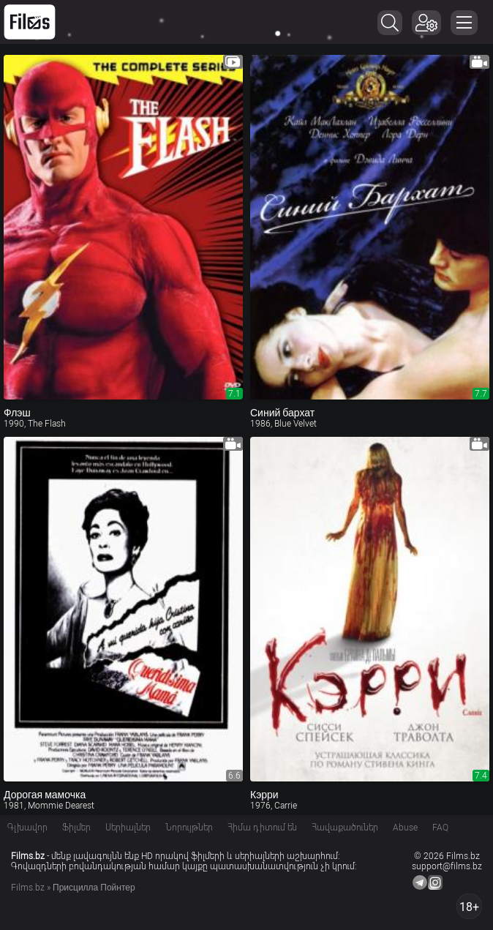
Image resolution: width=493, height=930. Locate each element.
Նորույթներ (189, 827)
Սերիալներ (128, 827)
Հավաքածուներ (345, 827)
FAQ (440, 827)
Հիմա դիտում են (262, 827)
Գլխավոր (27, 827)
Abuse (405, 827)
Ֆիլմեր (76, 827)
